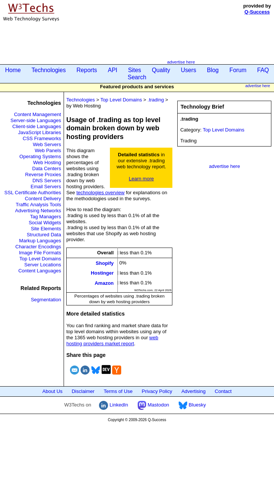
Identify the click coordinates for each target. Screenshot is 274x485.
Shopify (105, 263)
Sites (134, 70)
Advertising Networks (38, 210)
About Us (52, 391)
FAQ (263, 70)
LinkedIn (113, 405)
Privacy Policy (157, 391)
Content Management (37, 114)
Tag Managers (45, 216)
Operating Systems (40, 156)
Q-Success (257, 12)
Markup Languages (40, 240)
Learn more (141, 178)
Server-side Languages (36, 120)
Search (137, 77)
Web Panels (48, 150)
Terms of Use (118, 391)
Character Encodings (38, 246)
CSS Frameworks (42, 138)
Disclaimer (83, 391)
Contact (223, 391)
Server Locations (42, 264)
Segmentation (46, 299)
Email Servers (45, 186)
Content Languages (39, 270)
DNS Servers (46, 180)
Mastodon (153, 405)
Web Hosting (47, 162)
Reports (86, 70)
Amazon (104, 283)
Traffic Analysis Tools (38, 204)
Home (13, 70)
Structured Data (44, 234)
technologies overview (100, 192)
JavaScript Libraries (39, 132)
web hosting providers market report (112, 340)
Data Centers (46, 168)
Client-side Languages (36, 126)
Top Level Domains (40, 258)
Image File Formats (40, 252)
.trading (156, 100)
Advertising (193, 391)
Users (188, 70)
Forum (238, 70)
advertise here (181, 61)
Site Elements (46, 228)
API (112, 70)
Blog (213, 70)
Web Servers (47, 144)
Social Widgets (45, 222)
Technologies (49, 70)
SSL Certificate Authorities (33, 192)
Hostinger (102, 273)
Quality (161, 70)
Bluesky (192, 405)
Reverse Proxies (43, 174)
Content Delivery (43, 198)
